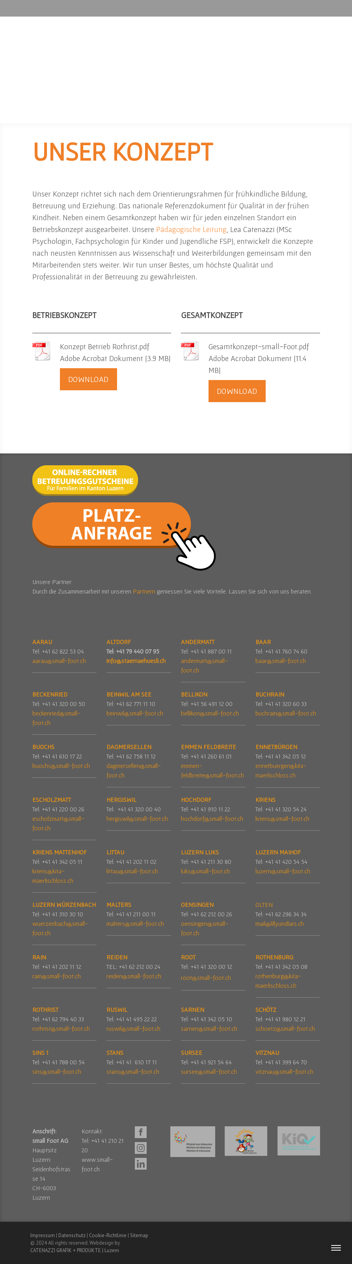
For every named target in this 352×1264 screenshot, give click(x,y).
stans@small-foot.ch (132, 1071)
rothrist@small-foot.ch (61, 1028)
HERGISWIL (121, 799)
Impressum (42, 1235)
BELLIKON (194, 694)
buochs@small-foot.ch (61, 765)
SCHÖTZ (265, 1009)
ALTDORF (118, 641)
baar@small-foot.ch (280, 660)
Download (88, 379)
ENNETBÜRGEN (276, 746)
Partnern (145, 591)
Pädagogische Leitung (191, 229)
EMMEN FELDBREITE (208, 746)
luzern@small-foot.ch (282, 871)
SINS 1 (40, 1052)
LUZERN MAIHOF (278, 852)
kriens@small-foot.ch (282, 818)
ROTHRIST (45, 1009)
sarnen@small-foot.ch (209, 1028)
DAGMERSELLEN (128, 746)
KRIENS (265, 799)
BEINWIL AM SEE (128, 694)
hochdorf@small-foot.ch (212, 818)
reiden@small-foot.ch (133, 975)
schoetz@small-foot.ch (285, 1028)
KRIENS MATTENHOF (59, 852)
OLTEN (264, 904)
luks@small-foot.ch (205, 871)
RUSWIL (117, 1009)
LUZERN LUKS (200, 852)
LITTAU (115, 852)
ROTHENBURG (274, 957)
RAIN (39, 957)
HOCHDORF (196, 799)
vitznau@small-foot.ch (284, 1071)
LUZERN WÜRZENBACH (64, 904)
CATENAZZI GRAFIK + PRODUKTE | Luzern (74, 1250)
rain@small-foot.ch (56, 975)
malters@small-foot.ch (135, 923)
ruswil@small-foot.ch (133, 1028)
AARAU (42, 641)
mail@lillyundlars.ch (279, 923)
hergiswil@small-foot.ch (137, 818)
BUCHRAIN (269, 694)
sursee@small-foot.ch (209, 1071)
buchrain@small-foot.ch (285, 713)
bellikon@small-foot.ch (210, 713)
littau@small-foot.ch (132, 871)
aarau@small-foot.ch (59, 660)
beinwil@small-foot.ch (134, 713)
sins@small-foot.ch (56, 1071)
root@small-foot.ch (206, 977)
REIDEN (116, 957)
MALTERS (118, 904)
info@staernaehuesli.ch (136, 660)
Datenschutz (72, 1235)
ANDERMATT (197, 641)
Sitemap (139, 1235)
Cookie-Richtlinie (108, 1235)
